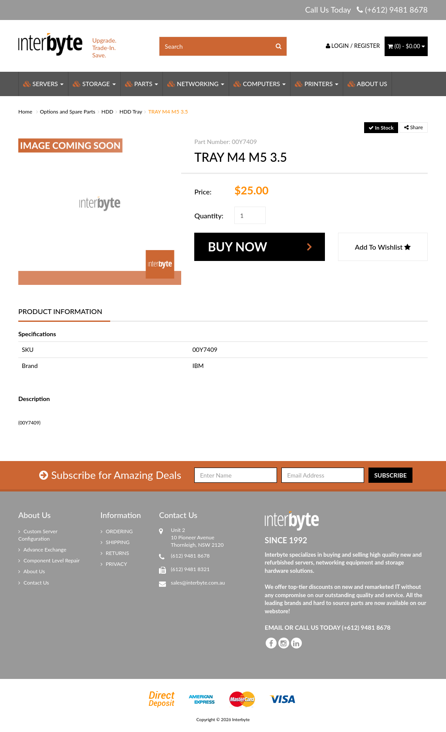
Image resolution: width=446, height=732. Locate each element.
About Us (367, 83)
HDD (107, 111)
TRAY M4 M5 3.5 (168, 111)
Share (413, 127)
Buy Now (237, 246)
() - (406, 46)
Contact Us (33, 582)
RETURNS (115, 553)
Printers (316, 83)
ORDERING (117, 531)
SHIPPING (115, 542)
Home (25, 111)
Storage (94, 83)
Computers (259, 83)
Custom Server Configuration (37, 535)
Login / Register (353, 45)
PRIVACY (114, 564)
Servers (43, 83)
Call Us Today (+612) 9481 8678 (366, 9)
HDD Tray (130, 111)
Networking (195, 83)
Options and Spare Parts (67, 111)
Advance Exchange (42, 549)
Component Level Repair (49, 560)
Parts (142, 83)
